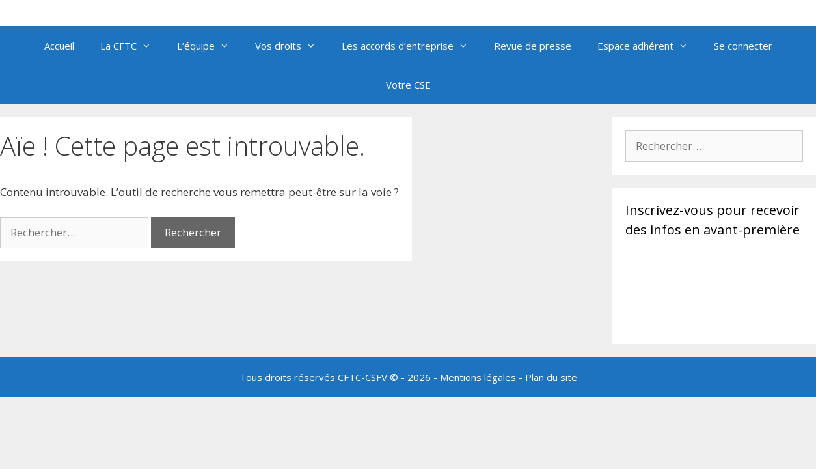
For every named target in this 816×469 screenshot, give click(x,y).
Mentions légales (478, 377)
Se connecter (743, 45)
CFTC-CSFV (362, 377)
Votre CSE (408, 84)
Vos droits (292, 45)
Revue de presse (532, 45)
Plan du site (551, 377)
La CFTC (132, 45)
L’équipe (209, 45)
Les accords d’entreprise (411, 45)
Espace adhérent (649, 45)
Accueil (59, 45)
